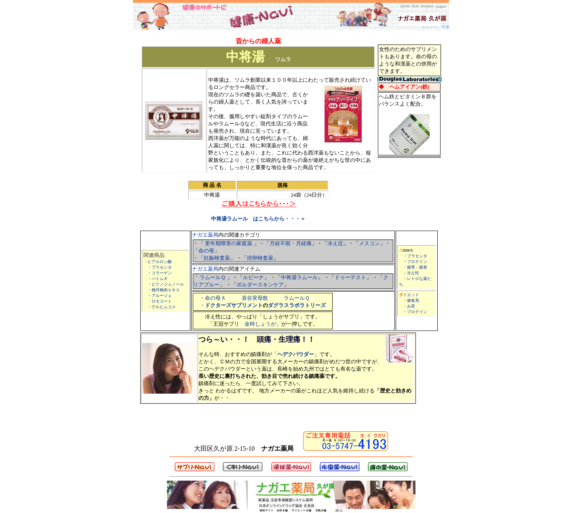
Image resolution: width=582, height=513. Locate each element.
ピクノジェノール (168, 284)
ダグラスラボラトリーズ (297, 305)
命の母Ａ (215, 298)
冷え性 (413, 273)
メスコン (369, 243)
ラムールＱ (213, 277)
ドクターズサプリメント (234, 305)
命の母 (206, 251)
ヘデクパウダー (295, 354)
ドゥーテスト (350, 277)
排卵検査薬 (260, 258)
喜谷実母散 (255, 298)
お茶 (411, 306)
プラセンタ (162, 267)
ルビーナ (253, 277)
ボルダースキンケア (260, 285)
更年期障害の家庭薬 (228, 243)
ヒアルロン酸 (160, 261)
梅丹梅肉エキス (166, 290)
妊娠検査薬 (217, 258)
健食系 (413, 300)
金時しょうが (260, 324)
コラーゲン (162, 273)
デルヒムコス (164, 307)
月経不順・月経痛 (291, 243)
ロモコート (162, 301)
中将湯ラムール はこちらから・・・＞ (258, 219)
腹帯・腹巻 (417, 267)
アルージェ (162, 295)
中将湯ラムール (299, 277)
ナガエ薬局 (205, 235)
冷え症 (335, 243)
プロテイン (417, 261)
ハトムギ (160, 278)
